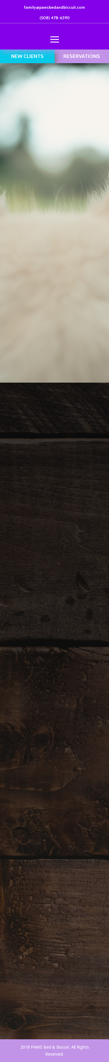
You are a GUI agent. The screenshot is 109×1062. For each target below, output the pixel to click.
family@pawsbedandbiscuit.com (54, 7)
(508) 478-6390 (55, 17)
